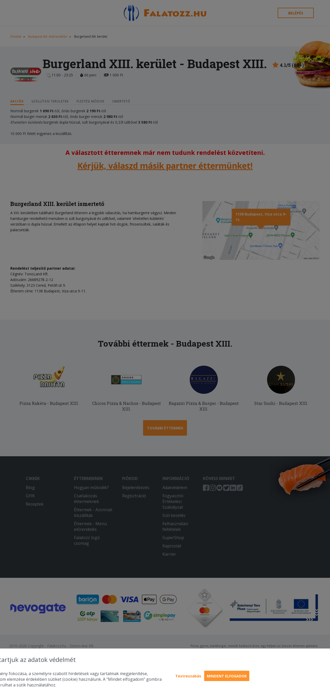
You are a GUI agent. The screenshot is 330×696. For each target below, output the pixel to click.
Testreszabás (188, 676)
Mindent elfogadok (227, 676)
